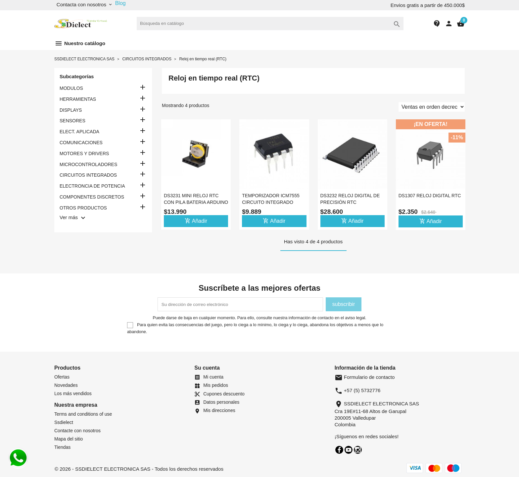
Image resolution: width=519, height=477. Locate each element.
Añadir (196, 221)
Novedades (66, 385)
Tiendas (62, 447)
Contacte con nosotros (77, 430)
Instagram (358, 450)
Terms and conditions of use (83, 414)
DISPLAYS (71, 110)
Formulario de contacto (365, 377)
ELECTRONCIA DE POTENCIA (92, 186)
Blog (120, 3)
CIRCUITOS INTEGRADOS (88, 175)
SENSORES (72, 120)
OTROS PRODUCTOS (83, 207)
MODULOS (71, 88)
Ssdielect (63, 422)
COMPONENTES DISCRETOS (92, 197)
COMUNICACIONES (81, 142)
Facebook (339, 450)
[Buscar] (270, 23)
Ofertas (62, 377)
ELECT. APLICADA (79, 131)
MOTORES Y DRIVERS (84, 153)
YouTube (349, 450)
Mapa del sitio (68, 439)
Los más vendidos (73, 393)
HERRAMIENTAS (78, 99)
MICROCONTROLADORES (88, 164)
